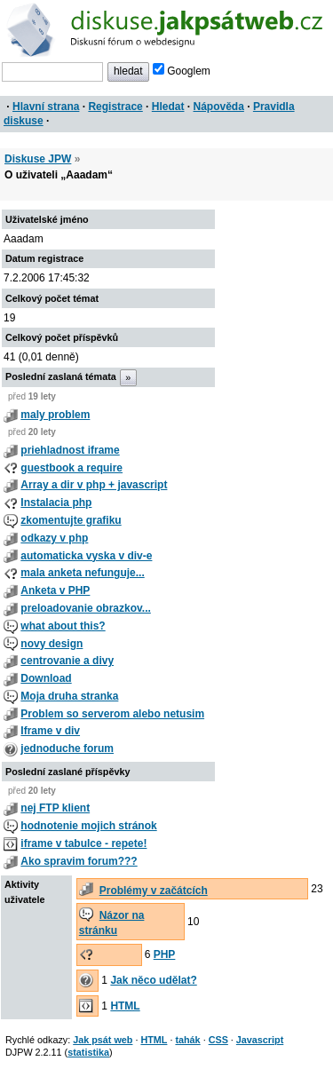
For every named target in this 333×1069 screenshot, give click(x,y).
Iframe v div (50, 731)
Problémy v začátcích (153, 890)
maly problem (55, 414)
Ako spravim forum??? (78, 861)
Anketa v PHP (55, 590)
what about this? (62, 626)
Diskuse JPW (37, 159)
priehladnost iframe (69, 450)
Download (45, 678)
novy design (51, 643)
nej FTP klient (55, 808)
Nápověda (219, 106)
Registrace (115, 106)
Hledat (168, 106)
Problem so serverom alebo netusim (112, 714)
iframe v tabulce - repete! (83, 843)
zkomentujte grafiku (70, 520)
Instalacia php (55, 502)
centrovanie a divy (67, 660)
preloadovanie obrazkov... (85, 608)
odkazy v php (54, 538)
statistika (88, 1052)
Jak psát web (102, 1039)
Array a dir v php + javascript (93, 485)
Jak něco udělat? (153, 980)
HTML (124, 1006)
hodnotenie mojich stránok (88, 826)
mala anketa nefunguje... (82, 572)
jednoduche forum (67, 748)
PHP (165, 954)
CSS (218, 1039)
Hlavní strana (45, 106)
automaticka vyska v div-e (86, 556)
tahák (187, 1039)
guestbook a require (71, 468)
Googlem (181, 71)
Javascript (259, 1039)
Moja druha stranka (69, 696)
